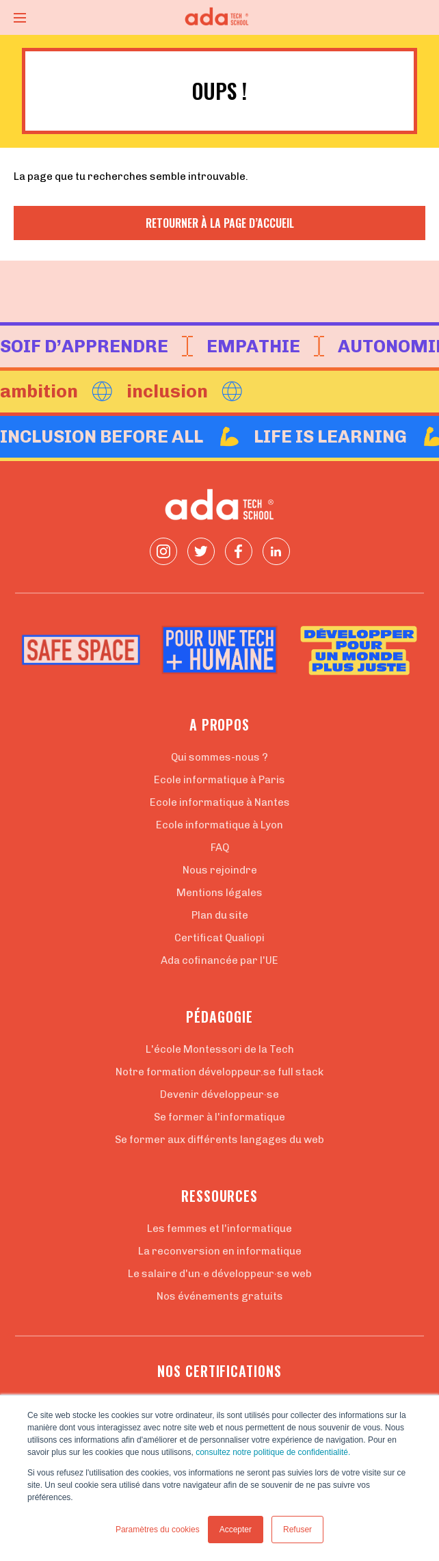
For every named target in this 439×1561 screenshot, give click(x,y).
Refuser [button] (297, 1529)
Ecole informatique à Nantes (220, 802)
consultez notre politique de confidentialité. (273, 1452)
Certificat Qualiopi (219, 938)
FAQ (220, 847)
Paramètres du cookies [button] (158, 1529)
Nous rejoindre (220, 870)
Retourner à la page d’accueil (220, 223)
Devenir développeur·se (219, 1094)
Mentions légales (219, 893)
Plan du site (219, 915)
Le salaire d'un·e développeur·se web (220, 1274)
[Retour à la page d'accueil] (219, 17)
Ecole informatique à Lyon (219, 825)
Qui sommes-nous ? (219, 757)
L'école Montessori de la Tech (220, 1049)
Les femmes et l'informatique (219, 1228)
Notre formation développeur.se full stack (219, 1072)
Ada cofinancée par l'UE (219, 960)
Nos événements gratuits (220, 1296)
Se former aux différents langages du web (219, 1139)
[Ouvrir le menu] (20, 18)
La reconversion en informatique (220, 1251)
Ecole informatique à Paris (219, 780)
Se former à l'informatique (219, 1117)
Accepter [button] (236, 1529)
